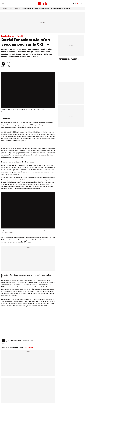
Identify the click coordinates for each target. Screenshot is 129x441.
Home (5, 8)
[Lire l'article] (8, 64)
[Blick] (42, 3)
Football (17, 8)
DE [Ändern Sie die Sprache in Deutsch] (73, 3)
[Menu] (3, 3)
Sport (11, 8)
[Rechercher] (7, 3)
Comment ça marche (28, 340)
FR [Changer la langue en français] (77, 3)
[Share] (3, 64)
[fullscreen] (28, 90)
